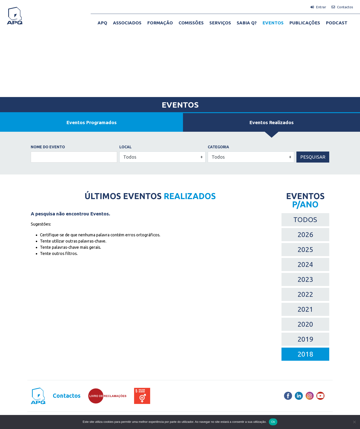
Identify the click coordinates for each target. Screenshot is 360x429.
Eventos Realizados (271, 122)
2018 (305, 354)
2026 (305, 234)
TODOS (305, 219)
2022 (305, 294)
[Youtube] (320, 396)
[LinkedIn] (298, 396)
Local (125, 147)
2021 (305, 309)
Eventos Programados (91, 122)
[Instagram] (309, 396)
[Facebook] (288, 396)
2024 (305, 264)
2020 (305, 324)
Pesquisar (312, 157)
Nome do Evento (48, 147)
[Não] (354, 422)
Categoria (218, 147)
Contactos (67, 396)
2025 (305, 249)
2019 (305, 339)
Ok (273, 421)
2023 (305, 279)
